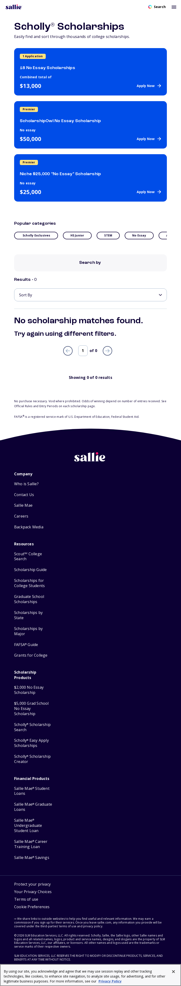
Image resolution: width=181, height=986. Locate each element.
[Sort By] (90, 294)
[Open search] (157, 6)
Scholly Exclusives (36, 235)
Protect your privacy (32, 884)
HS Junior (77, 235)
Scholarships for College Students (29, 583)
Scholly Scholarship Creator (32, 759)
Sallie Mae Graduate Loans (33, 807)
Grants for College (31, 655)
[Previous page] (68, 351)
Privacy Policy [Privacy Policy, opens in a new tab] (110, 981)
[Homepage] (14, 6)
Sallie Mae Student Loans (31, 791)
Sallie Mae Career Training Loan (31, 844)
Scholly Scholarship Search (32, 727)
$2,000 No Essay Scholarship (29, 690)
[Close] (173, 971)
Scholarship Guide (30, 569)
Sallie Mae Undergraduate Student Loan (28, 825)
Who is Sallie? (26, 483)
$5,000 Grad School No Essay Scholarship (31, 708)
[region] (90, 975)
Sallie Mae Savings (31, 857)
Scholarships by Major (28, 631)
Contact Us (24, 494)
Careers (21, 516)
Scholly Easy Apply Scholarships (31, 743)
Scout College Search (28, 556)
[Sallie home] (90, 460)
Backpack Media (28, 527)
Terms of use (26, 899)
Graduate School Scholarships (29, 599)
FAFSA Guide (26, 644)
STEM (108, 235)
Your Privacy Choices (33, 891)
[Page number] (83, 350)
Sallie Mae (23, 505)
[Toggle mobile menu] (174, 7)
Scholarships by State (28, 615)
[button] (32, 907)
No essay (139, 235)
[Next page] (107, 351)
